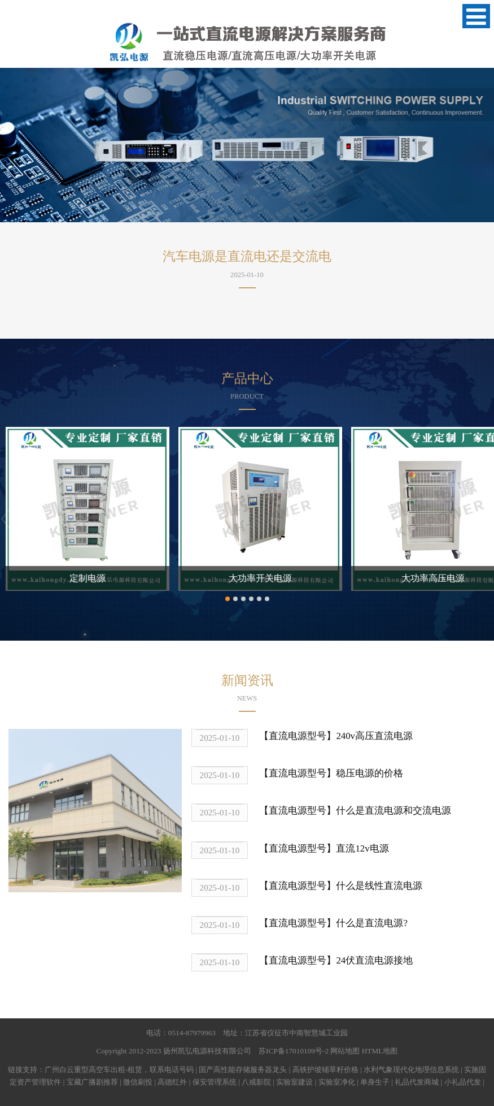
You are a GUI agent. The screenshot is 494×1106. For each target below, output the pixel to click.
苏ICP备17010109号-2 (294, 1051)
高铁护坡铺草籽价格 (325, 1069)
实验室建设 (294, 1082)
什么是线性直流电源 (379, 885)
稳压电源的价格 (369, 773)
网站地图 (345, 1051)
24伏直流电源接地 (374, 960)
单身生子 (375, 1082)
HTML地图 (380, 1051)
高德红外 (172, 1082)
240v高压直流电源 (374, 736)
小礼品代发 (462, 1082)
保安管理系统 (215, 1082)
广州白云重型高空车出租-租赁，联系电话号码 (119, 1069)
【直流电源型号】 (297, 736)
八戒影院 (256, 1082)
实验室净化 (336, 1082)
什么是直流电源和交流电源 (393, 810)
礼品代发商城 (417, 1082)
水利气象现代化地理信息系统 (411, 1069)
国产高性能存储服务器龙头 (243, 1069)
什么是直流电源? (371, 923)
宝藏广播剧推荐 (92, 1082)
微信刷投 (137, 1082)
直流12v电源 (362, 848)
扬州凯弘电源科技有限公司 (207, 1051)
